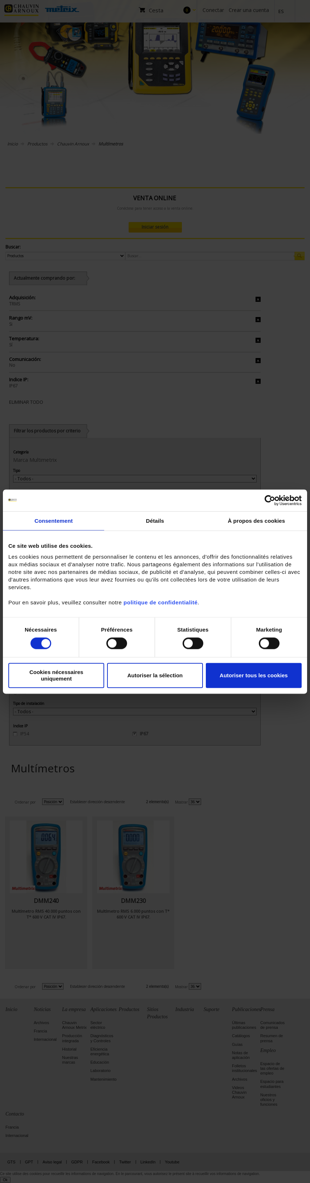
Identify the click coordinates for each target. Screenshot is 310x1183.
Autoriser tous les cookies (254, 675)
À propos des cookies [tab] (256, 521)
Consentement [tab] (53, 521)
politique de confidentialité (160, 602)
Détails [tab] (155, 521)
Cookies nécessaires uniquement (56, 675)
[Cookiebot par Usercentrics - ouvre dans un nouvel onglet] (270, 500)
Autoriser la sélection (155, 675)
